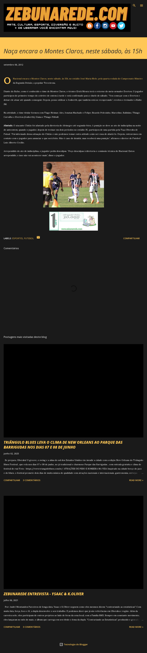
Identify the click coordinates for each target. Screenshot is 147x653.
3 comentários (31, 480)
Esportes (17, 238)
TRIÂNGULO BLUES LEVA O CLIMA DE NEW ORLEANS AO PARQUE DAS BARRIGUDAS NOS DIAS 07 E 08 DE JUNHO (63, 445)
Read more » (136, 480)
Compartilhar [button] (131, 238)
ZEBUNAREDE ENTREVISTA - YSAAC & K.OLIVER (44, 593)
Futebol (29, 238)
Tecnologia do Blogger (73, 644)
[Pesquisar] (134, 5)
